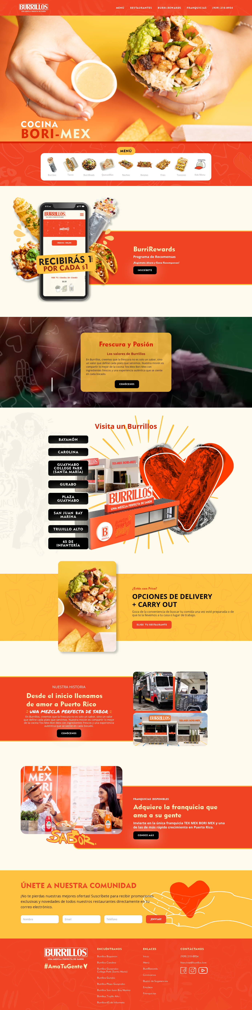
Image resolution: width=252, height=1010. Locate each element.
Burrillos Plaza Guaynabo (111, 983)
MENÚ (126, 151)
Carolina (68, 452)
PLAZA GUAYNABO (68, 498)
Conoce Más (146, 835)
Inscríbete (145, 270)
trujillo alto (68, 529)
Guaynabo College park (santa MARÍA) (68, 468)
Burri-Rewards (169, 7)
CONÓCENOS (127, 384)
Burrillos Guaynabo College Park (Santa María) (112, 970)
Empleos (148, 987)
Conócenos (69, 733)
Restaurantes (141, 7)
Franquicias (197, 7)
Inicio (146, 956)
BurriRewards (150, 968)
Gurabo (68, 484)
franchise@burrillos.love (193, 962)
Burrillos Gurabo (106, 977)
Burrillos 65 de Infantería (111, 1002)
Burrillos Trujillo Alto (108, 996)
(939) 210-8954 (222, 7)
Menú (120, 7)
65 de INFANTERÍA (68, 543)
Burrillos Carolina (106, 962)
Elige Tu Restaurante (152, 624)
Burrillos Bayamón (107, 956)
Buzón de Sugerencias (155, 981)
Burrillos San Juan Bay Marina (113, 990)
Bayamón (68, 439)
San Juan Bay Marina (68, 515)
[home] (33, 8)
